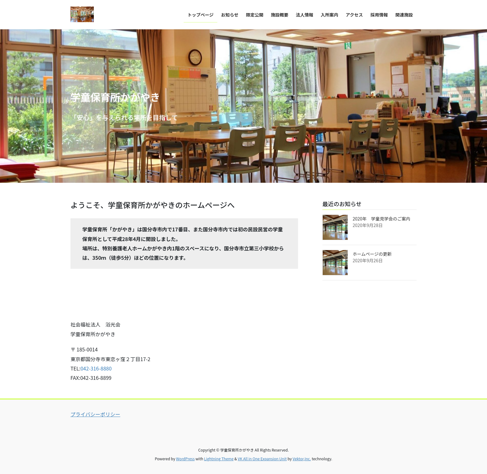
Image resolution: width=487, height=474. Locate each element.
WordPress (185, 458)
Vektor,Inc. (301, 458)
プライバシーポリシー (95, 414)
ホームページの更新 (372, 254)
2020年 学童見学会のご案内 (381, 218)
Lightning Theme (219, 458)
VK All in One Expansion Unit (262, 458)
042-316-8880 (96, 368)
